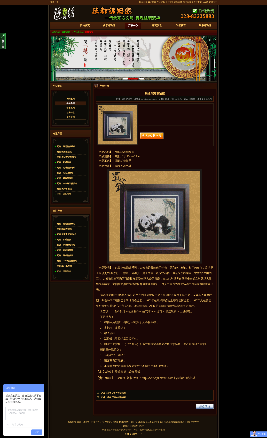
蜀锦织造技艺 (123, 160)
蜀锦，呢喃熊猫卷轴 (66, 167)
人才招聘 (169, 2)
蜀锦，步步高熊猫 (65, 173)
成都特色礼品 (146, 429)
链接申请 (187, 2)
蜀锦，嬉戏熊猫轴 (65, 178)
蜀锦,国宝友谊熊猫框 (66, 157)
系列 (134, 267)
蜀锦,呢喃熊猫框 (64, 152)
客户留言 (152, 2)
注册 (57, 2)
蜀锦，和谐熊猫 (64, 162)
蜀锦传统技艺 (150, 305)
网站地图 (143, 2)
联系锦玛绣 (205, 25)
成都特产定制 (158, 429)
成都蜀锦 (134, 372)
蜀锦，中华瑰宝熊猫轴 (67, 183)
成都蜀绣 (127, 429)
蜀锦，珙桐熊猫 (64, 194)
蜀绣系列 (70, 99)
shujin (121, 378)
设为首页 (195, 2)
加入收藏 (204, 2)
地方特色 (70, 112)
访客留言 (181, 25)
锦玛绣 (119, 151)
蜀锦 (128, 267)
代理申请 (178, 2)
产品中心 (133, 25)
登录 (52, 2)
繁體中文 (213, 2)
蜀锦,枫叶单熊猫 (64, 189)
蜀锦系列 (89, 32)
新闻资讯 (157, 25)
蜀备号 (133, 434)
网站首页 (85, 25)
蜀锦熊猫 (120, 372)
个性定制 (70, 117)
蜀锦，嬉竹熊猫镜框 (66, 146)
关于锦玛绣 (109, 25)
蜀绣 (126, 422)
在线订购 (161, 2)
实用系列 (70, 108)
